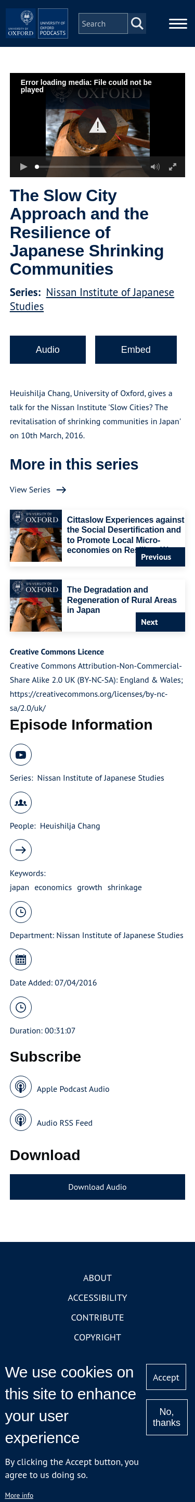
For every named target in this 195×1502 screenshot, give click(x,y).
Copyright (97, 1337)
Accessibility (97, 1297)
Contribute (97, 1317)
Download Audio (97, 1186)
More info (19, 1495)
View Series (30, 489)
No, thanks (166, 1417)
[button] (97, 125)
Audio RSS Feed (65, 1122)
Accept (166, 1377)
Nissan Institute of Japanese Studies (100, 777)
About (97, 1278)
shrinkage (125, 887)
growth (89, 887)
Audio (48, 349)
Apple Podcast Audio (73, 1089)
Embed (136, 349)
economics (53, 887)
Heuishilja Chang (70, 825)
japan (20, 887)
